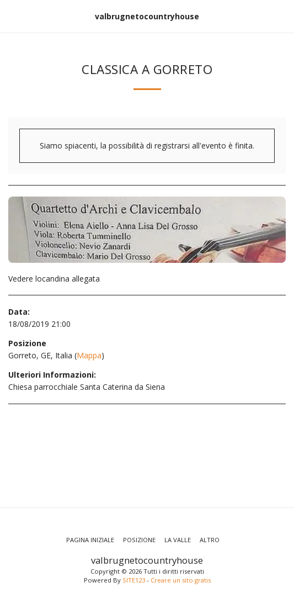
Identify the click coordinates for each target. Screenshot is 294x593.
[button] (12, 15)
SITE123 (133, 580)
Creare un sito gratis (181, 580)
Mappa (89, 355)
